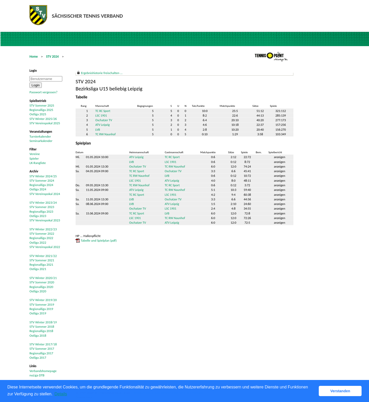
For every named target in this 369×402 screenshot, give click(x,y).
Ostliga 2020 (37, 291)
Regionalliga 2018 (41, 331)
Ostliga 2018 (37, 335)
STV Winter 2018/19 (43, 322)
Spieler (34, 158)
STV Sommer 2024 (41, 180)
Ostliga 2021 (37, 269)
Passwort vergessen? (43, 92)
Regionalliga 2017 (41, 353)
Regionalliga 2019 (41, 309)
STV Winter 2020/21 (43, 278)
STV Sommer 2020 (41, 282)
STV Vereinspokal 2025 (44, 123)
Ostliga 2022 (37, 242)
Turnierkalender (40, 136)
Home (33, 56)
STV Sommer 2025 (41, 105)
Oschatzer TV (103, 120)
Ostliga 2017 (37, 357)
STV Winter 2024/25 (43, 176)
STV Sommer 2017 (41, 349)
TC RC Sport (102, 111)
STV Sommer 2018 (41, 326)
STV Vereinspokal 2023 (44, 220)
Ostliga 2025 (37, 114)
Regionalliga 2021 (41, 264)
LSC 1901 (101, 115)
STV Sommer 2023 (41, 207)
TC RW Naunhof (105, 134)
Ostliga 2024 (37, 189)
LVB (97, 129)
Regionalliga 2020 (41, 287)
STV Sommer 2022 (41, 233)
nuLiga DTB (36, 375)
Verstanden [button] (340, 391)
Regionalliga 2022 (41, 238)
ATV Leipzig (102, 125)
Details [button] (61, 394)
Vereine (34, 154)
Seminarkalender (40, 141)
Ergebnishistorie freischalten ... (101, 73)
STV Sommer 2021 (41, 260)
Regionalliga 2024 (41, 185)
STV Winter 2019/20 (43, 300)
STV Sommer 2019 (41, 304)
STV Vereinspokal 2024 (44, 194)
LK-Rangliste (37, 163)
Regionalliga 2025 (41, 110)
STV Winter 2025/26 (43, 119)
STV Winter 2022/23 (43, 229)
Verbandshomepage (43, 371)
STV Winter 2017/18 (43, 344)
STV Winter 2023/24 (43, 202)
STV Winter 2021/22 (43, 256)
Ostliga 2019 (37, 313)
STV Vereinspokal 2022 (44, 247)
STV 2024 (52, 56)
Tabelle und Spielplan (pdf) (99, 240)
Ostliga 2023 (37, 216)
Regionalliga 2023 (41, 211)
